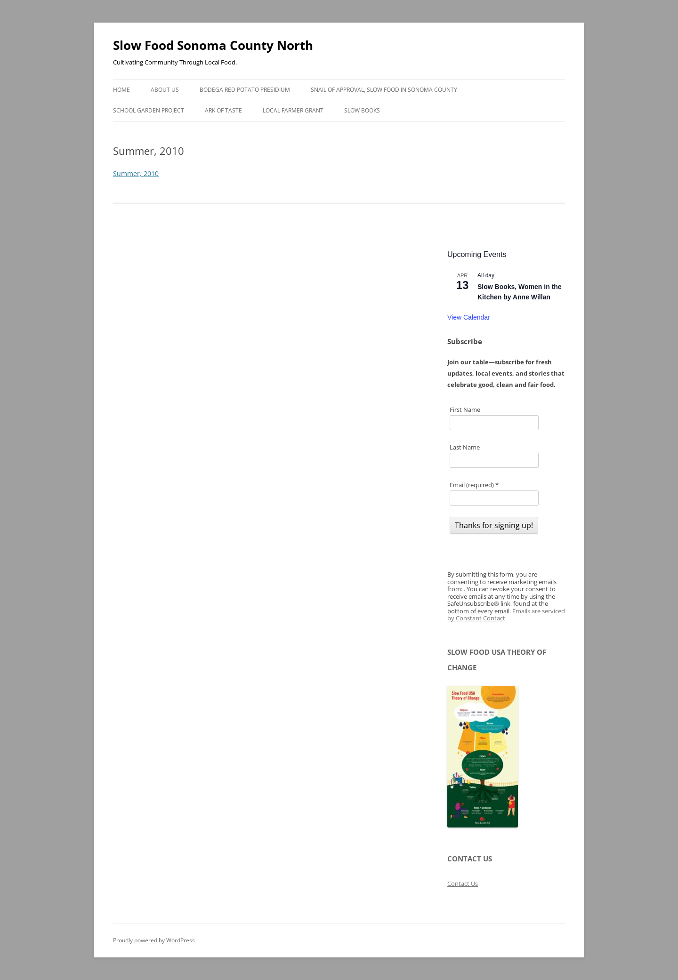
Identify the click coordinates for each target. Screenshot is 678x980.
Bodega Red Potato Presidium (245, 90)
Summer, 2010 (136, 173)
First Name (465, 409)
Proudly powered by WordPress (154, 940)
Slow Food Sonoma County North (213, 45)
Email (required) (474, 485)
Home (121, 90)
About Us (165, 90)
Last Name (465, 447)
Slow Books (362, 110)
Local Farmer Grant (293, 110)
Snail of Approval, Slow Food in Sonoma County (384, 90)
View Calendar (468, 317)
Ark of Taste (223, 110)
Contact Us (462, 883)
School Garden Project (148, 110)
